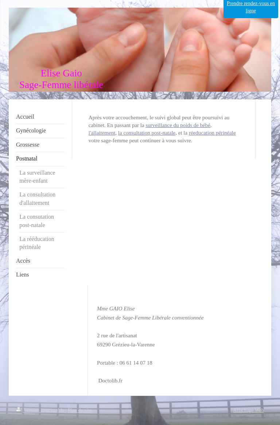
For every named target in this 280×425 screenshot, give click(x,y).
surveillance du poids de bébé (177, 125)
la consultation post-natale (146, 133)
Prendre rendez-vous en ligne (251, 7)
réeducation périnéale (212, 133)
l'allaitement (102, 133)
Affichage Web (248, 410)
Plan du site (80, 410)
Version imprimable (41, 410)
